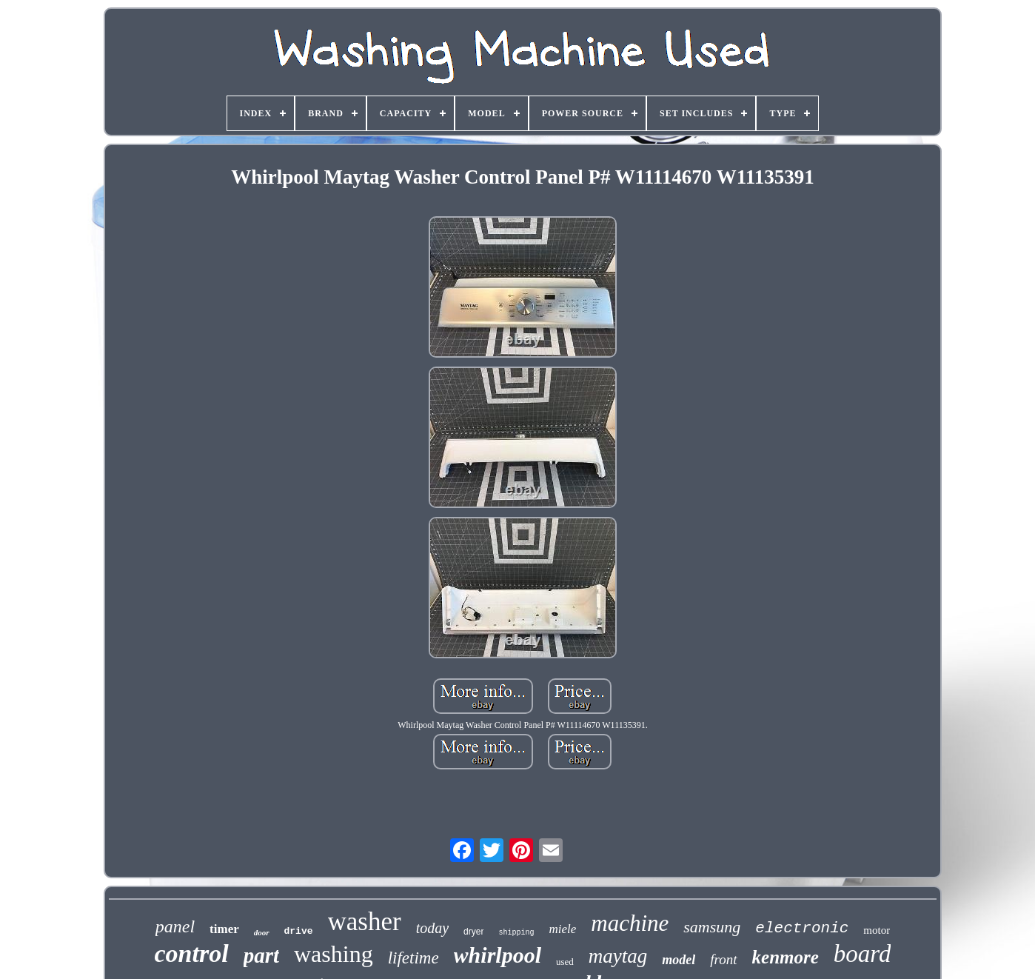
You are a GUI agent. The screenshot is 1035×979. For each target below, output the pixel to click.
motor (876, 930)
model (678, 959)
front (723, 959)
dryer (473, 931)
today (432, 928)
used (565, 961)
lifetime (413, 958)
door (261, 932)
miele (562, 929)
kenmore (785, 957)
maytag (618, 956)
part (261, 955)
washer (364, 921)
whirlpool (497, 955)
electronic (801, 928)
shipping (516, 933)
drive (298, 931)
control (192, 953)
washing (333, 953)
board (862, 953)
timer (224, 929)
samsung (711, 927)
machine (630, 923)
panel (175, 926)
